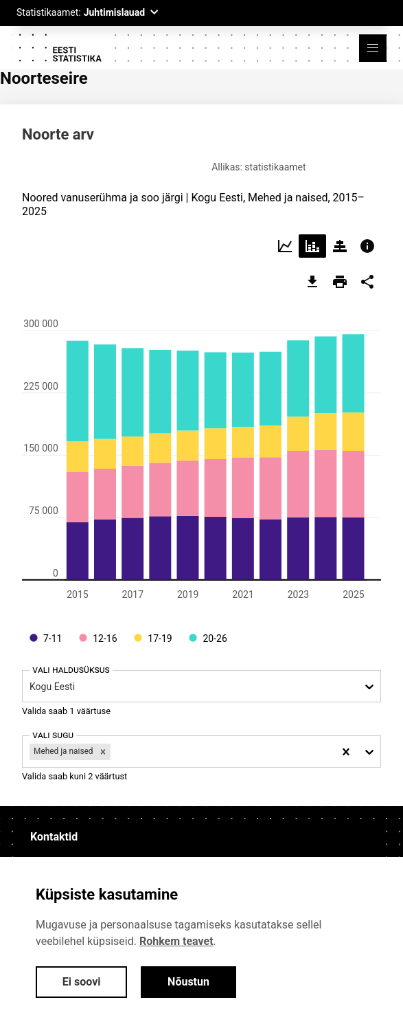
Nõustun (188, 981)
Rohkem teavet (176, 941)
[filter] (114, 745)
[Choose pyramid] (340, 240)
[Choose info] (367, 240)
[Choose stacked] (312, 240)
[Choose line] (285, 240)
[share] (367, 276)
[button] (373, 48)
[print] (340, 276)
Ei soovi (81, 981)
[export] (312, 276)
